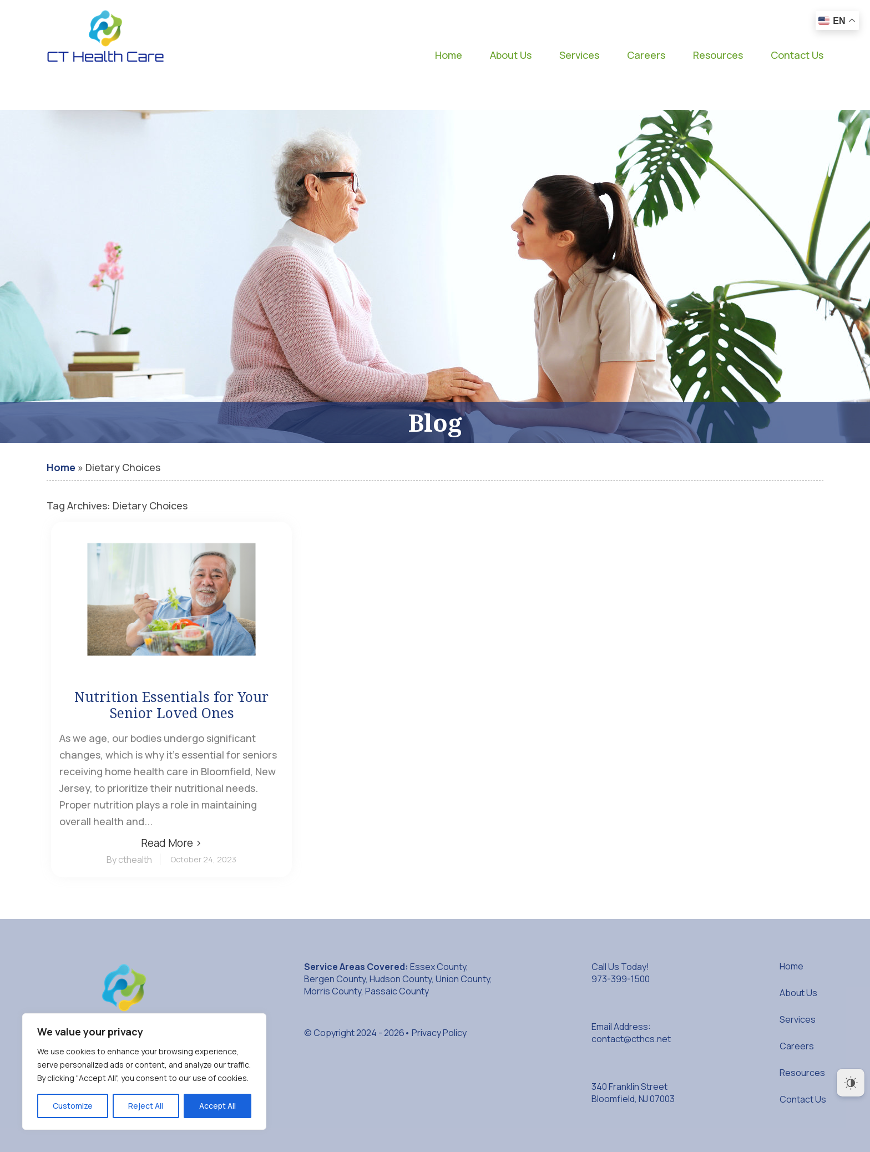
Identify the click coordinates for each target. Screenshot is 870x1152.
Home (448, 55)
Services (579, 55)
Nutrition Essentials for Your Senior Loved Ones (171, 705)
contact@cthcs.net (631, 1039)
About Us (511, 55)
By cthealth (129, 859)
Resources (718, 55)
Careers (646, 55)
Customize (73, 1105)
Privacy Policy (439, 1033)
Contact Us (797, 55)
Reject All (145, 1105)
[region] (144, 1071)
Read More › (171, 843)
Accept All (217, 1105)
